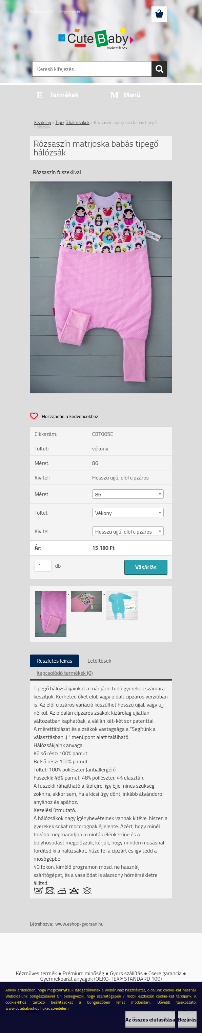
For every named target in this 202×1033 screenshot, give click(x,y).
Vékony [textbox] (103, 513)
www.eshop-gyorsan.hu (79, 923)
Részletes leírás (54, 661)
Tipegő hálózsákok (72, 122)
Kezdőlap (42, 122)
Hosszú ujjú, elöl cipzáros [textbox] (123, 531)
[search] (159, 69)
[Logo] (96, 39)
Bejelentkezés (42, 11)
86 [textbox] (98, 494)
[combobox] (128, 494)
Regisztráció (69, 11)
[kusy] (43, 566)
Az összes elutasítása (150, 1019)
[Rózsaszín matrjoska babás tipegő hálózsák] (101, 184)
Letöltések (99, 661)
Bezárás (187, 1019)
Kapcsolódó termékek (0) (65, 673)
